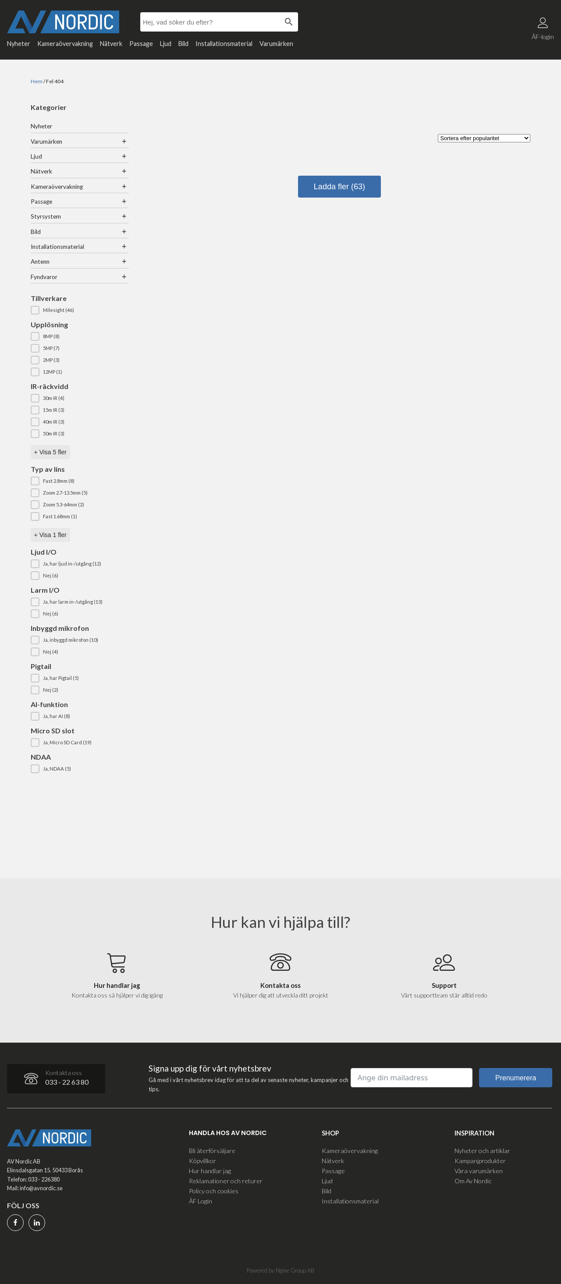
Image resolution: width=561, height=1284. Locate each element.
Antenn (40, 261)
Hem (37, 81)
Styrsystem (46, 216)
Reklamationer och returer (226, 1181)
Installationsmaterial (223, 43)
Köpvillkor (202, 1160)
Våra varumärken (478, 1170)
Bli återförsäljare (212, 1150)
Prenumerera (515, 1078)
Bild (183, 43)
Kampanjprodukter (480, 1160)
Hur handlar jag (210, 1170)
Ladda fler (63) (339, 186)
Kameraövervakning (65, 43)
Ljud (165, 43)
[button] (80, 310)
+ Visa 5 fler (50, 452)
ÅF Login (200, 1201)
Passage (141, 43)
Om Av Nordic (473, 1181)
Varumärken (276, 43)
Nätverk (111, 43)
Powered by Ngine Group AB (280, 1270)
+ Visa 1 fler (50, 534)
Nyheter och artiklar (482, 1150)
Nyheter (18, 43)
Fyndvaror (44, 276)
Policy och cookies (213, 1191)
